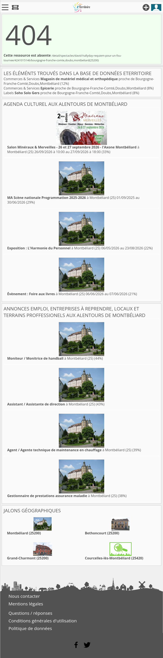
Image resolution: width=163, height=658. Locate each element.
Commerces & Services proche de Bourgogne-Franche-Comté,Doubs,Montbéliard (75, 88)
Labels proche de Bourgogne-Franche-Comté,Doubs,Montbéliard (68, 93)
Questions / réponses (30, 613)
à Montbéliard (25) (61, 197)
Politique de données (30, 628)
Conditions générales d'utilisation (42, 621)
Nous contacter (24, 596)
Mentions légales (25, 604)
